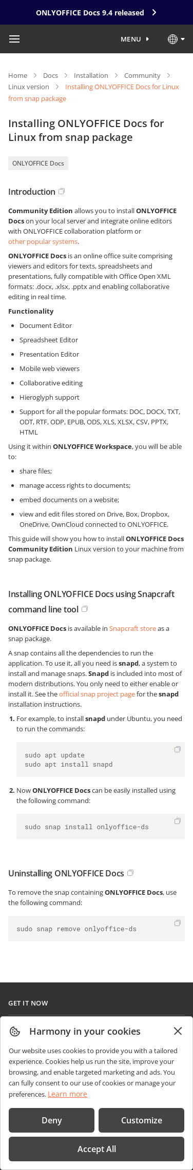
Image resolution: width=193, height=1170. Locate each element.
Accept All (97, 1149)
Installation (91, 75)
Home (17, 75)
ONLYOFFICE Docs (38, 163)
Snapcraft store (132, 628)
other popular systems (43, 241)
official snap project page (97, 694)
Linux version (28, 86)
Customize (141, 1120)
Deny (52, 1120)
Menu (131, 39)
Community (142, 75)
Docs (50, 75)
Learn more (67, 1094)
